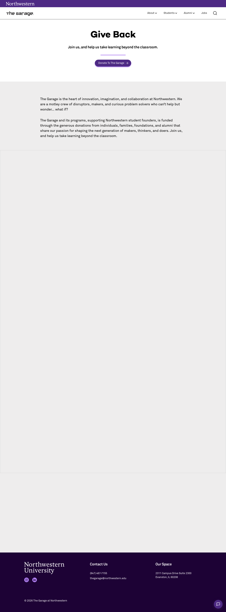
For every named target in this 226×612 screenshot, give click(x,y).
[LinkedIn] (34, 580)
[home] (20, 13)
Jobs (204, 13)
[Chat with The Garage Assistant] (218, 604)
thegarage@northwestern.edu (108, 578)
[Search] (215, 13)
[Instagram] (26, 580)
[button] (152, 13)
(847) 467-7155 (98, 573)
